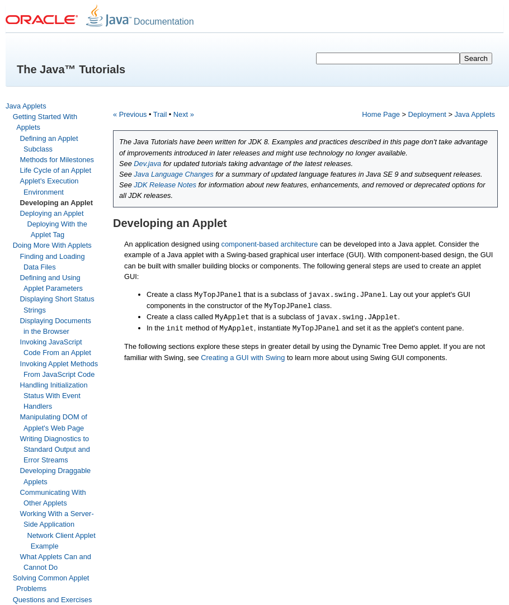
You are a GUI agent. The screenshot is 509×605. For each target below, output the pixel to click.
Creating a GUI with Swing (243, 357)
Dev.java (147, 163)
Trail (160, 114)
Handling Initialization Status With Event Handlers (54, 395)
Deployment (427, 114)
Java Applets (26, 106)
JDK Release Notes (165, 185)
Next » (183, 114)
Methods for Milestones (57, 159)
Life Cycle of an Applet (55, 170)
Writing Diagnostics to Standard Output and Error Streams (55, 449)
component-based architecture (269, 244)
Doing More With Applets (52, 245)
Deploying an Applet (52, 213)
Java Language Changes (173, 174)
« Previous (130, 114)
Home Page (381, 114)
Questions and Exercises (52, 599)
